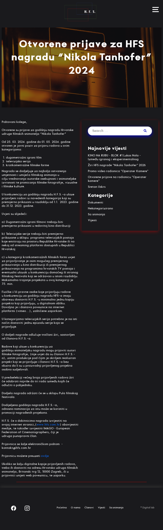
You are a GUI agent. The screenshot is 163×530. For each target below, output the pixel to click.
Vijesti (92, 220)
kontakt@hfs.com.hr (16, 447)
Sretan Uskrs (96, 186)
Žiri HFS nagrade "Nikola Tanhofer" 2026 (117, 165)
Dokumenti (95, 202)
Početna (62, 507)
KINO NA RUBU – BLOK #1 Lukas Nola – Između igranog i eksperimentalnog (114, 157)
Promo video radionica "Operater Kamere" (118, 171)
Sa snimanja (96, 214)
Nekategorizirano (100, 208)
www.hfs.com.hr (48, 424)
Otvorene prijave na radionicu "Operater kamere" (117, 178)
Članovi (89, 507)
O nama (75, 507)
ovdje (45, 456)
